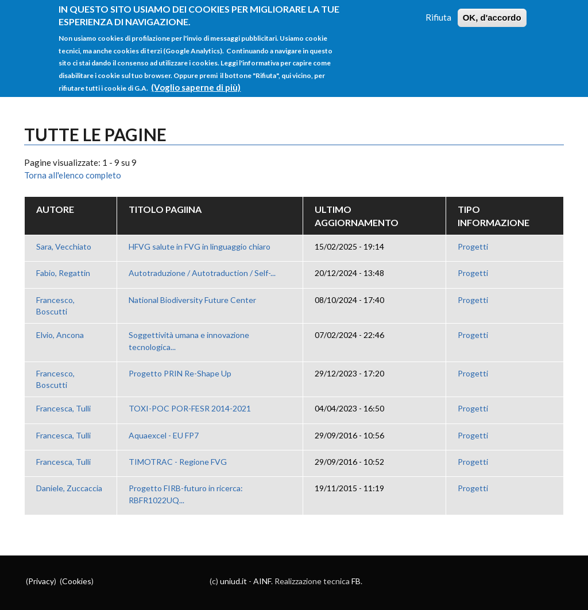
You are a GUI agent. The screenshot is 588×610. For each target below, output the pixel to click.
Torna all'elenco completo (72, 175)
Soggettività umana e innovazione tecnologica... (189, 340)
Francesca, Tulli (63, 408)
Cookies (76, 581)
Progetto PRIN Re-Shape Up (180, 373)
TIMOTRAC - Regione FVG (178, 462)
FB (356, 581)
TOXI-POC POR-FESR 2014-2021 (190, 408)
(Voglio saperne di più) (196, 81)
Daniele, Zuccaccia (69, 488)
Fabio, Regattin (63, 273)
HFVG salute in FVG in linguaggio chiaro (199, 246)
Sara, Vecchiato (63, 246)
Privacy (41, 581)
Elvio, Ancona (60, 335)
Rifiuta (438, 12)
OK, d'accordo (492, 12)
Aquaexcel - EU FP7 (164, 435)
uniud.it (233, 581)
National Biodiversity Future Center (192, 300)
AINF (262, 581)
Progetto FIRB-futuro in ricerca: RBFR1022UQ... (186, 493)
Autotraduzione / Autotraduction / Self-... (202, 273)
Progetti (473, 246)
